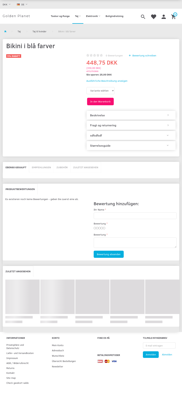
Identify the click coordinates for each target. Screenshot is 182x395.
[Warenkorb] (173, 16)
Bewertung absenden (109, 254)
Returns (10, 367)
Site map (11, 377)
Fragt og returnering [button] (103, 125)
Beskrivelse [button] (97, 115)
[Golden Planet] (16, 16)
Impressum (12, 357)
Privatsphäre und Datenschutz (15, 346)
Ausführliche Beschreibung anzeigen (106, 80)
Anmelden (151, 354)
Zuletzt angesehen (85, 167)
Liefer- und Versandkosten (20, 353)
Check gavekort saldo (17, 382)
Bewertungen (114, 55)
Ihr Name (99, 209)
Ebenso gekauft (16, 167)
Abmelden (167, 354)
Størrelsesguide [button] (100, 145)
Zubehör (62, 167)
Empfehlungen (41, 167)
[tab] (131, 115)
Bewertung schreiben (144, 55)
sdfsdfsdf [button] (96, 135)
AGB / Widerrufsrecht (17, 362)
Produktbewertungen (20, 189)
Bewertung (100, 223)
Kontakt (10, 372)
